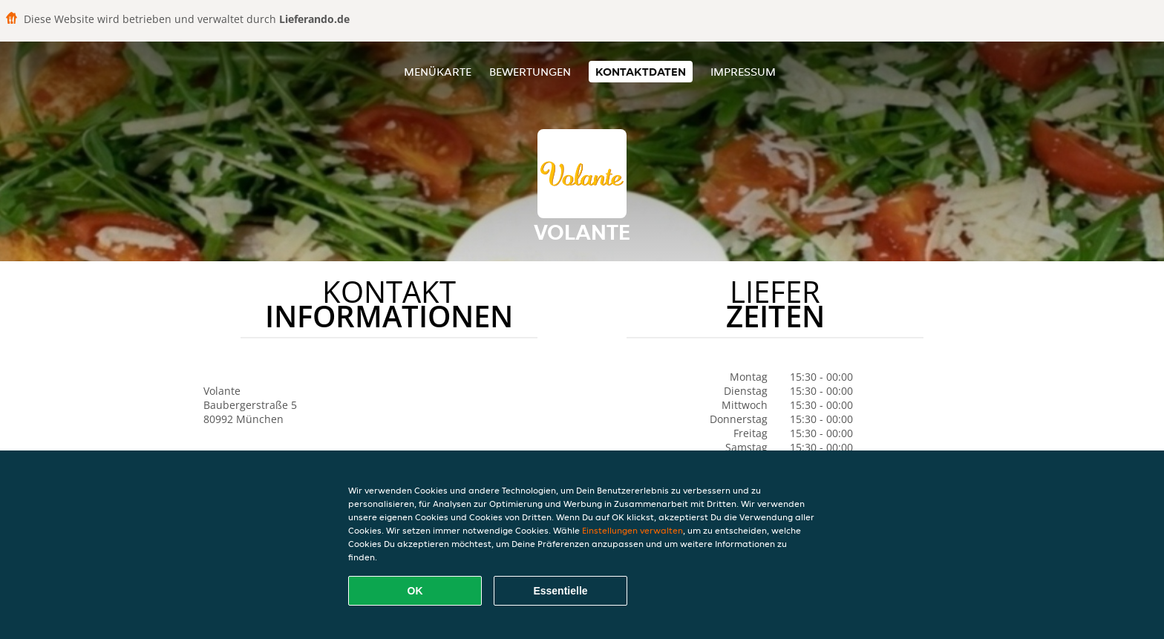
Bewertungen (530, 71)
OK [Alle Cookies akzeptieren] (415, 591)
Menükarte (437, 71)
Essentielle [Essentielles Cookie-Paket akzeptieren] (560, 591)
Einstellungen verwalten (632, 530)
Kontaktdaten (640, 71)
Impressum (743, 71)
